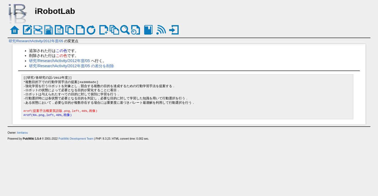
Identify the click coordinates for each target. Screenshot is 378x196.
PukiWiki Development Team (75, 138)
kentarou (22, 132)
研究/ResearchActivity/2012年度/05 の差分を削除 (71, 66)
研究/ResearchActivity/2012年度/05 (36, 41)
